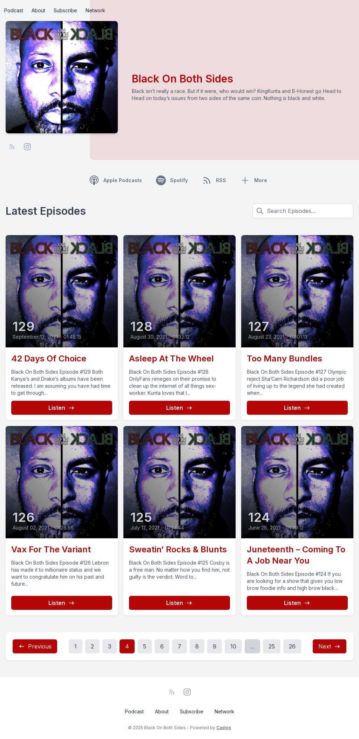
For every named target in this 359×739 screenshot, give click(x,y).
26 (292, 646)
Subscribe (65, 10)
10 (233, 646)
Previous (35, 646)
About (38, 10)
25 (272, 646)
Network (95, 10)
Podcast (13, 10)
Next (329, 646)
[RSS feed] (12, 146)
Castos (223, 727)
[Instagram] (27, 146)
